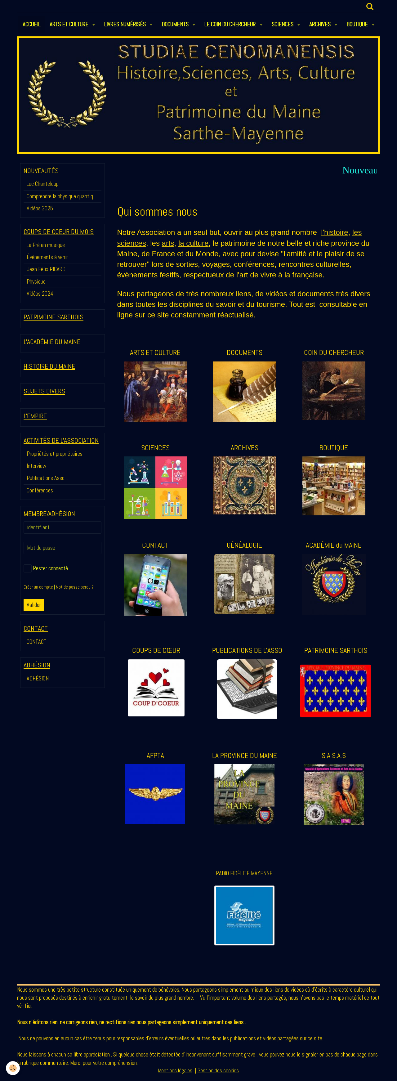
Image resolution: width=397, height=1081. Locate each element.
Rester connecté (46, 568)
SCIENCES (283, 24)
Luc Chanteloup (43, 183)
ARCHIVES (320, 24)
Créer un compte (38, 587)
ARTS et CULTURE (70, 24)
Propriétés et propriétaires (55, 453)
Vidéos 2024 (40, 293)
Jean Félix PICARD (46, 269)
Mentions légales (175, 1074)
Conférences (40, 490)
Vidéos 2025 (40, 208)
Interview (36, 465)
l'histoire (334, 232)
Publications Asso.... (47, 478)
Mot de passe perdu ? (75, 587)
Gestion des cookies (218, 1074)
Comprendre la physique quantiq (60, 196)
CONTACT (37, 641)
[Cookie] (13, 1068)
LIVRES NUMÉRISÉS (125, 24)
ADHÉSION (38, 678)
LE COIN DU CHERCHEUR (230, 24)
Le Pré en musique (46, 245)
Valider (34, 604)
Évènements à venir (47, 257)
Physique (36, 281)
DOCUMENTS (176, 24)
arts (168, 243)
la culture (193, 243)
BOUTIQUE (357, 24)
